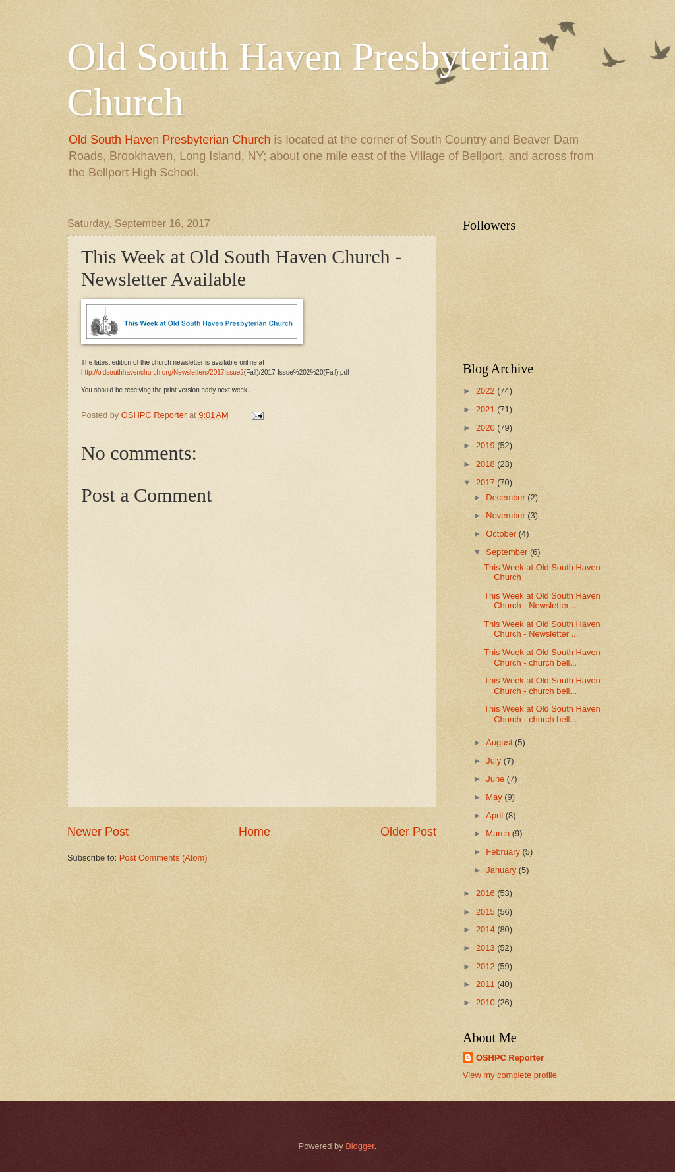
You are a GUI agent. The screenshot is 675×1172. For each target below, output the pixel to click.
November (506, 515)
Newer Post (98, 831)
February (504, 852)
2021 (486, 409)
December (506, 497)
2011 (486, 984)
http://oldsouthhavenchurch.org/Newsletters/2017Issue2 (162, 372)
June (496, 779)
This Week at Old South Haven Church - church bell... (542, 657)
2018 (486, 464)
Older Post (408, 831)
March (499, 833)
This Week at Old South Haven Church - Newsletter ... (542, 600)
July (494, 761)
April (495, 815)
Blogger (359, 1146)
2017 (486, 482)
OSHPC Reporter (510, 1058)
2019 (486, 445)
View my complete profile (510, 1075)
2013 (486, 948)
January (502, 870)
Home (254, 831)
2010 (486, 1002)
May (495, 797)
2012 (486, 966)
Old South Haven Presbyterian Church (169, 139)
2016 (486, 893)
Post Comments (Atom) (163, 858)
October (502, 534)
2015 (486, 912)
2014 (486, 929)
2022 (486, 391)
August (500, 742)
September (508, 552)
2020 (486, 428)
